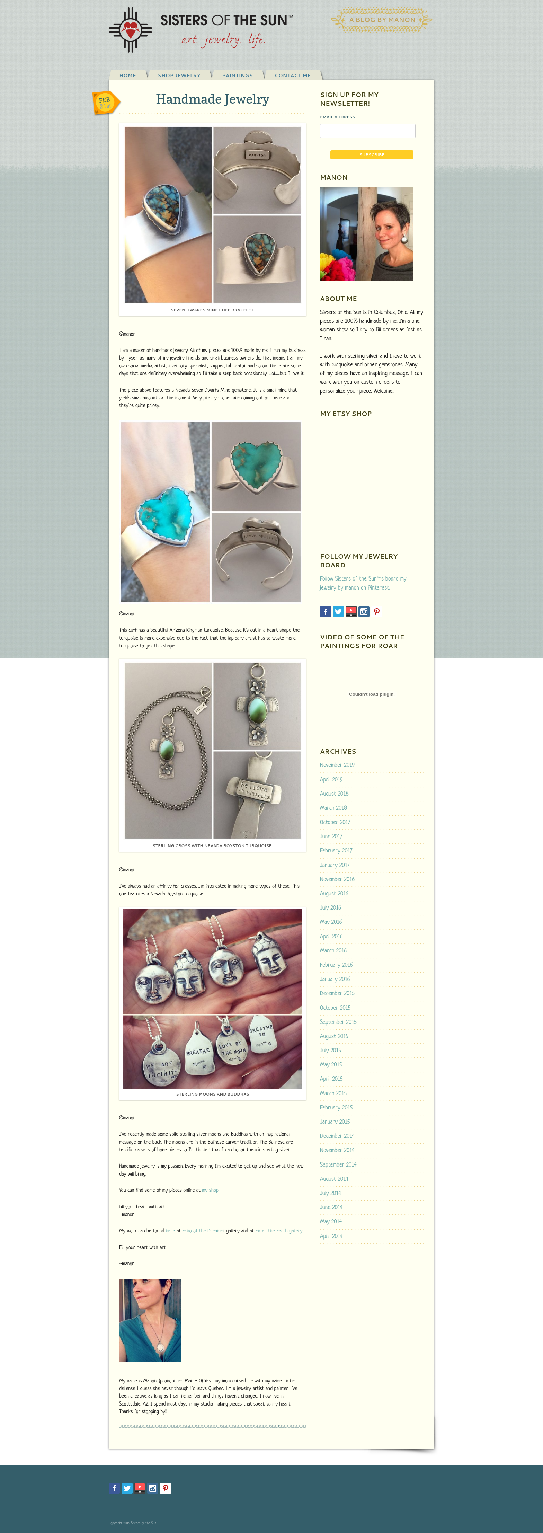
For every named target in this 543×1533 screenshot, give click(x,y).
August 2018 (334, 794)
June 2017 (331, 836)
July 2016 (330, 908)
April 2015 (331, 1079)
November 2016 (337, 879)
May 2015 (331, 1065)
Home (127, 75)
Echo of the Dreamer (204, 1231)
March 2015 (333, 1093)
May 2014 (331, 1222)
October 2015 (335, 1008)
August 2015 (334, 1036)
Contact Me (293, 75)
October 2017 (335, 822)
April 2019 (331, 780)
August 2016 (334, 893)
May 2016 (331, 922)
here (170, 1231)
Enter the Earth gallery (279, 1231)
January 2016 (335, 979)
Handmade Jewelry (212, 99)
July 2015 (330, 1050)
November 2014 (337, 1150)
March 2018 (333, 808)
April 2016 (331, 936)
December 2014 (337, 1136)
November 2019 (337, 765)
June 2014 (331, 1207)
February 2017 (336, 851)
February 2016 (336, 965)
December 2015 (337, 993)
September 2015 (338, 1022)
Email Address (337, 117)
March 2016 (333, 951)
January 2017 (334, 865)
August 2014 (334, 1179)
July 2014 (330, 1193)
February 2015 (336, 1108)
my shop (210, 1191)
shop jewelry (179, 75)
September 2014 (338, 1165)
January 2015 (335, 1122)
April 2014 (331, 1236)
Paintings (237, 75)
